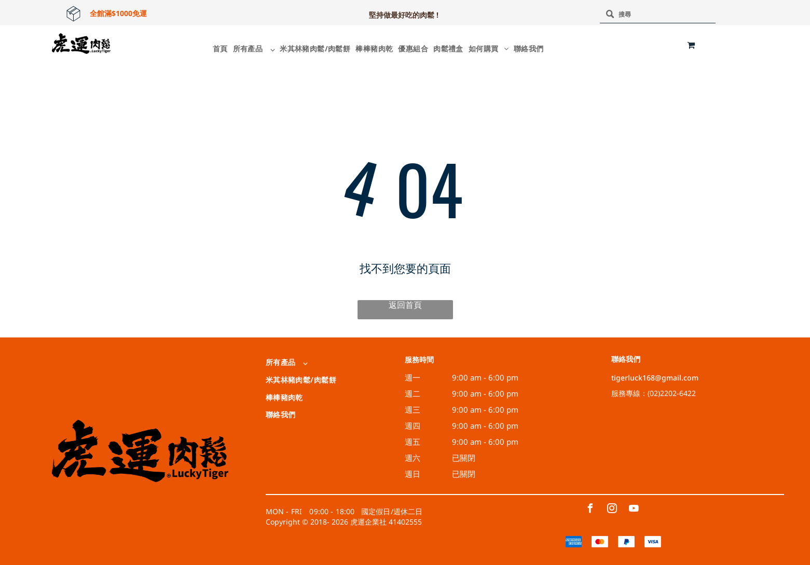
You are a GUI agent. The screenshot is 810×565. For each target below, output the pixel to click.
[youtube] (633, 509)
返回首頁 (405, 305)
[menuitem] (218, 48)
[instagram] (612, 509)
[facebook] (590, 509)
